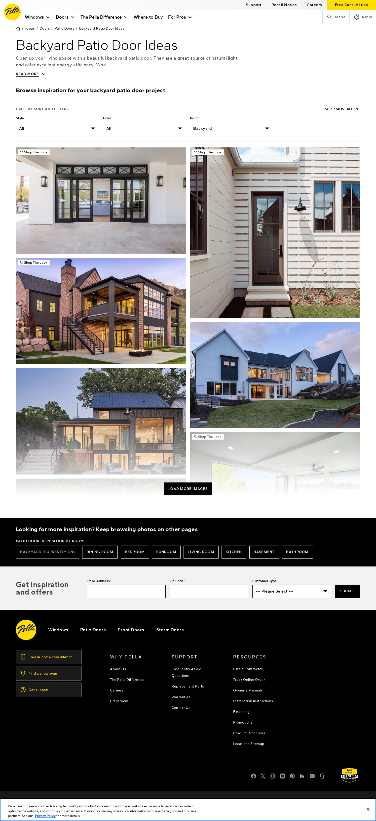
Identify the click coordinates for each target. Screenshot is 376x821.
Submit (347, 591)
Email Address (98, 581)
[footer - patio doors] (93, 630)
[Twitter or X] (263, 775)
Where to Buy (151, 17)
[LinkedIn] (282, 775)
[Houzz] (302, 775)
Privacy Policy (45, 817)
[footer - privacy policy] (287, 799)
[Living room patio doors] (201, 552)
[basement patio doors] (264, 552)
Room (194, 118)
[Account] (362, 17)
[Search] (335, 17)
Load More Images (188, 489)
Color (107, 118)
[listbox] (57, 128)
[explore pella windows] (58, 630)
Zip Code (177, 581)
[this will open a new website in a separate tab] (284, 4)
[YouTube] (312, 775)
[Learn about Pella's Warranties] (349, 775)
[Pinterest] (292, 775)
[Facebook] (254, 775)
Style (20, 118)
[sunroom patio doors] (166, 552)
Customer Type (264, 581)
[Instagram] (272, 775)
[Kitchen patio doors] (234, 552)
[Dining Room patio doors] (100, 552)
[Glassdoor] (322, 775)
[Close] (368, 810)
